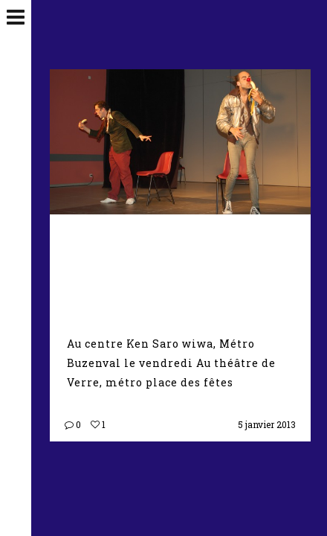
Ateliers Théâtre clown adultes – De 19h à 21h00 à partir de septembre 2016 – (177, 266)
